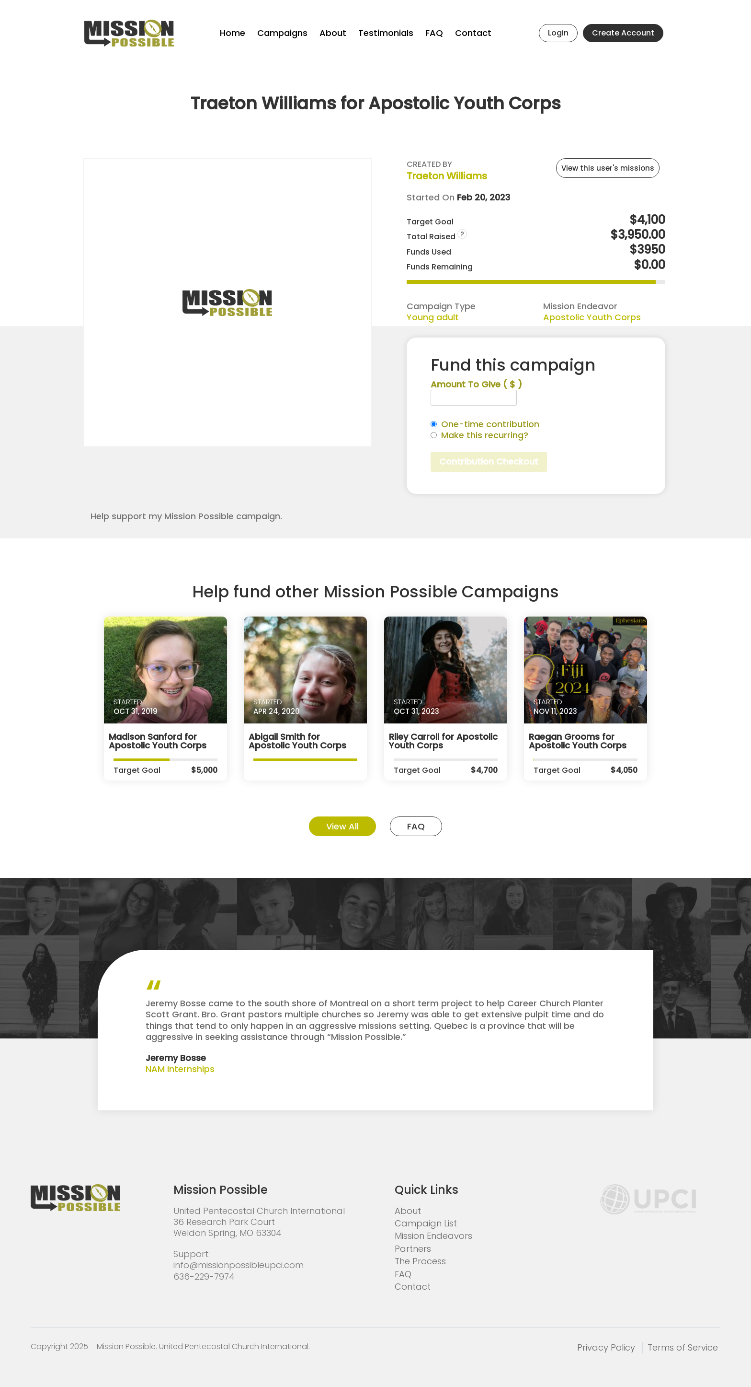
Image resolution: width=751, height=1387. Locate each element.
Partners (413, 1249)
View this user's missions (607, 168)
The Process (420, 1261)
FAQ (434, 33)
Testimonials (385, 33)
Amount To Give (476, 384)
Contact (473, 33)
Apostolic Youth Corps (592, 317)
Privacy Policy (606, 1347)
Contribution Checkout (488, 461)
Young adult (433, 317)
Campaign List (426, 1223)
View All (342, 826)
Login (558, 32)
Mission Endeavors (433, 1236)
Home (232, 33)
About (332, 33)
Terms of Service (683, 1347)
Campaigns (282, 33)
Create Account (623, 32)
